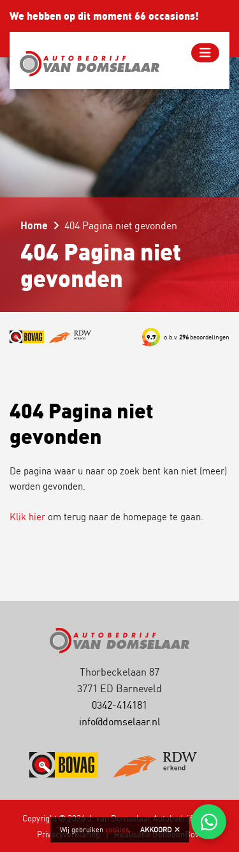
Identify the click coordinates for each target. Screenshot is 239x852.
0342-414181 (119, 705)
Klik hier (27, 517)
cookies (117, 829)
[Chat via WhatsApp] (208, 821)
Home (34, 225)
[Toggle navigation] (205, 52)
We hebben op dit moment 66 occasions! (104, 16)
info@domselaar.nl (120, 721)
